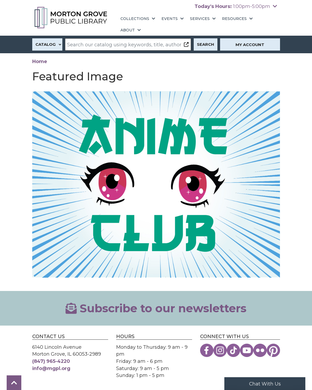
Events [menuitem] (169, 18)
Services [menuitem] (200, 18)
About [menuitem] (127, 30)
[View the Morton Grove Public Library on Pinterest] (273, 350)
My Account (250, 44)
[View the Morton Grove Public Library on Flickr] (260, 350)
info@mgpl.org (51, 368)
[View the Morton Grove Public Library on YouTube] (246, 350)
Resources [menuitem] (234, 18)
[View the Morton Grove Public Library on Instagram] (220, 350)
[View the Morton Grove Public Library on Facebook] (206, 350)
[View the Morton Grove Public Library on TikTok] (233, 350)
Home (39, 61)
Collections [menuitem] (134, 18)
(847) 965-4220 (51, 361)
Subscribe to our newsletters (156, 308)
